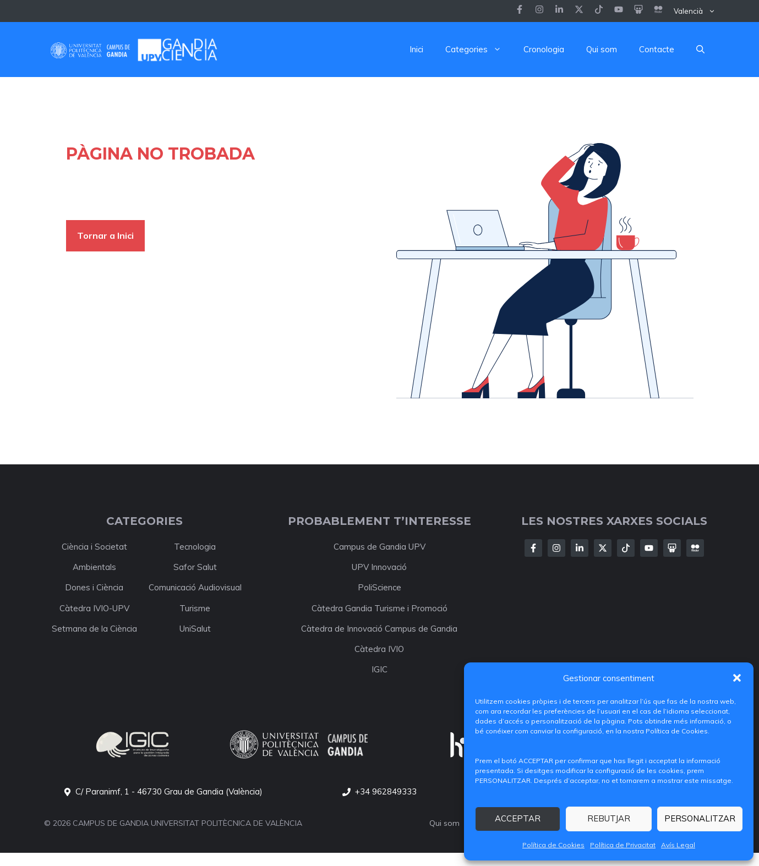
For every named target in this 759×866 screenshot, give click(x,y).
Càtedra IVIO (379, 649)
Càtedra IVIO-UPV (94, 608)
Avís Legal (678, 845)
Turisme (194, 608)
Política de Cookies (553, 845)
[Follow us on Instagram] (539, 10)
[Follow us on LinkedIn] (598, 10)
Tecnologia (195, 546)
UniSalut (195, 628)
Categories (478, 49)
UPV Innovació (379, 567)
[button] (736, 677)
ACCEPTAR (517, 818)
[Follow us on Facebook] (519, 10)
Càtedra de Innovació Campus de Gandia (379, 628)
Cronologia (543, 49)
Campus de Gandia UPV (379, 546)
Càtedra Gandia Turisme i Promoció (379, 608)
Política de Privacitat (623, 845)
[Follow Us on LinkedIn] (579, 548)
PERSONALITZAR (699, 818)
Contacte (656, 49)
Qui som (601, 49)
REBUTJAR (608, 818)
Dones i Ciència (94, 587)
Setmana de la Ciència (94, 628)
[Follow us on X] (579, 10)
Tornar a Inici (105, 235)
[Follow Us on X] (602, 548)
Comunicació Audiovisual (195, 587)
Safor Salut (195, 567)
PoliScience (379, 587)
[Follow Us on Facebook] (533, 548)
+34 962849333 (386, 791)
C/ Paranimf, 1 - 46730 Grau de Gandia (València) (169, 791)
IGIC (379, 669)
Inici (416, 49)
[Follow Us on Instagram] (556, 548)
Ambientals (94, 567)
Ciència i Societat (94, 546)
